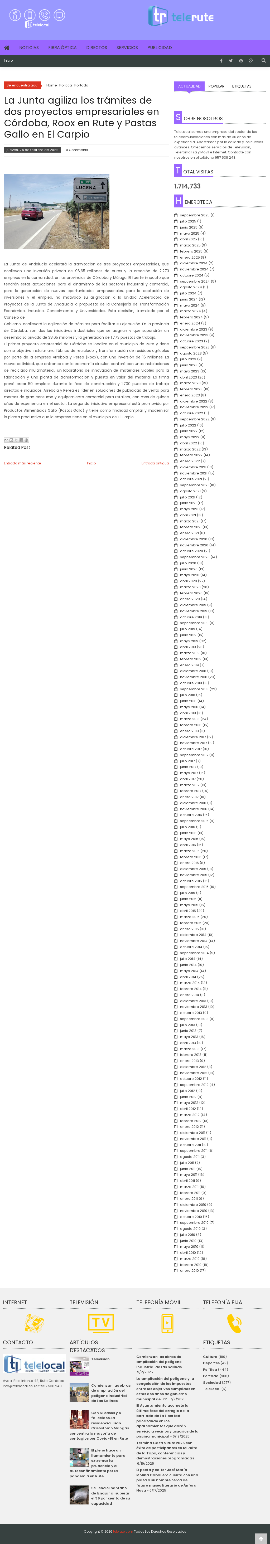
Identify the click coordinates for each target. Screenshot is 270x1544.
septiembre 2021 (194, 485)
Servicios (127, 48)
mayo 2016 (189, 838)
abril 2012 (188, 1108)
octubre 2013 (191, 1012)
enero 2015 (189, 928)
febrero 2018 (190, 724)
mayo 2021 (189, 509)
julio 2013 (187, 1024)
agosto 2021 (190, 491)
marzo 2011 (189, 1186)
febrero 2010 (190, 1264)
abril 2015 (188, 910)
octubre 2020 (191, 550)
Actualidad (189, 86)
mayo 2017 (189, 772)
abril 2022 (188, 443)
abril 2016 (188, 844)
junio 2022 (188, 431)
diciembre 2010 (193, 1204)
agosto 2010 (190, 1228)
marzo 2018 (190, 718)
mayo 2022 (189, 437)
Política (210, 1369)
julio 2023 (188, 359)
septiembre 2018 (194, 689)
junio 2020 (188, 569)
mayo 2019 (189, 641)
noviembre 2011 (193, 1138)
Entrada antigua (155, 463)
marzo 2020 (190, 587)
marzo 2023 (190, 383)
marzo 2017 (189, 785)
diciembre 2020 (193, 539)
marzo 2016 (190, 850)
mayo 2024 (190, 305)
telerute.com (123, 1531)
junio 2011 (187, 1168)
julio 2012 (187, 1090)
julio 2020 (188, 563)
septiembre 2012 (194, 1084)
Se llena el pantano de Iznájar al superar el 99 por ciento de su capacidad (110, 1495)
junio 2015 (188, 898)
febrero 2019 (190, 659)
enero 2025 (190, 257)
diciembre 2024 (194, 263)
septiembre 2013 (194, 1018)
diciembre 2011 (192, 1132)
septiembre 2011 (194, 1150)
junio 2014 (188, 964)
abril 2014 (188, 976)
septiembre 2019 (194, 622)
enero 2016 (189, 862)
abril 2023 (188, 377)
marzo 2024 (190, 311)
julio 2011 (187, 1162)
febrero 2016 (190, 857)
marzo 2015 (190, 916)
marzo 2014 (190, 982)
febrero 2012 (190, 1120)
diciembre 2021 (193, 467)
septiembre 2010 (194, 1222)
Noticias (29, 48)
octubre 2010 (191, 1216)
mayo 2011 (188, 1174)
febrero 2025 (191, 251)
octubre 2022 (191, 413)
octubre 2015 (191, 880)
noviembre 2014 (194, 940)
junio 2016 (188, 833)
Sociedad (212, 1382)
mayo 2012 (189, 1102)
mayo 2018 (189, 707)
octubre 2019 (191, 617)
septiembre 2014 (194, 952)
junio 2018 (188, 700)
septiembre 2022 (195, 419)
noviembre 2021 (193, 473)
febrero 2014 (191, 988)
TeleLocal (211, 1388)
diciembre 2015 (193, 868)
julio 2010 (187, 1234)
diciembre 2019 (193, 605)
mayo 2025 (189, 233)
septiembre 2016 (194, 820)
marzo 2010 (190, 1258)
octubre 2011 (190, 1144)
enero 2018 (189, 731)
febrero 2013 (190, 1054)
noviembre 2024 (194, 269)
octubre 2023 (191, 341)
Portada (211, 1375)
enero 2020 (190, 598)
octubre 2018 (191, 683)
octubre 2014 (191, 946)
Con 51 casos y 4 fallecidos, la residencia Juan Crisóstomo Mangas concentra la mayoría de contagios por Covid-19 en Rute (99, 1425)
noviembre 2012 (193, 1072)
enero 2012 (189, 1126)
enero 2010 (189, 1270)
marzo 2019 (190, 653)
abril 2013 (188, 1042)
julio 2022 (188, 425)
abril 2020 (188, 581)
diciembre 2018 (193, 670)
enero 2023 (190, 395)
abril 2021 (188, 515)
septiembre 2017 (194, 755)
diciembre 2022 (193, 401)
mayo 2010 (189, 1246)
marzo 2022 (190, 449)
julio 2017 (187, 761)
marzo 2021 (190, 521)
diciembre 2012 (193, 1066)
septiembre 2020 (195, 557)
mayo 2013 (189, 1036)
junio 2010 (188, 1240)
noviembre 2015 (193, 874)
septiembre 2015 (194, 886)
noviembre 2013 (193, 1006)
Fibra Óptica (62, 48)
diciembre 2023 (193, 329)
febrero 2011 (190, 1192)
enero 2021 (189, 533)
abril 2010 (188, 1252)
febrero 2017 (190, 790)
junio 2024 (189, 299)
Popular (216, 86)
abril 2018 (188, 713)
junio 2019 (188, 635)
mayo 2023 (189, 371)
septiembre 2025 (195, 215)
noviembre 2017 (193, 742)
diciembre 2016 (193, 802)
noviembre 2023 (194, 335)
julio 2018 (187, 694)
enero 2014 (189, 994)
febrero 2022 (191, 455)
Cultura (210, 1356)
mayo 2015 (189, 904)
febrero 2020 (191, 593)
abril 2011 (187, 1180)
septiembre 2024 (195, 281)
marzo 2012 (190, 1114)
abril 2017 (188, 778)
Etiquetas (242, 86)
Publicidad (159, 48)
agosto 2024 (191, 287)
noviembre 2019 (193, 611)
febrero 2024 (191, 317)
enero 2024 (190, 323)
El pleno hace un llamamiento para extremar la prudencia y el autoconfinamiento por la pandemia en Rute (98, 1463)
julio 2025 (188, 221)
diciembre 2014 (193, 934)
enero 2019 (189, 665)
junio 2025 (188, 227)
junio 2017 (188, 766)
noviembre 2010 (193, 1210)
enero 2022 (190, 461)
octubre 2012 (191, 1078)
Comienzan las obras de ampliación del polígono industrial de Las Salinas (111, 1393)
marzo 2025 (190, 245)
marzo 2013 (190, 1048)
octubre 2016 (191, 814)
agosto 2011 (190, 1156)
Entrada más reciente (22, 463)
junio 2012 (188, 1096)
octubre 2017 (191, 748)
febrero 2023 (191, 389)
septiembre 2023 (195, 347)
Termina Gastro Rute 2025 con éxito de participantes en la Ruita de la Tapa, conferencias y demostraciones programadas (166, 1450)
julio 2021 (187, 497)
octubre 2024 (191, 275)
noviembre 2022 (194, 407)
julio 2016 (187, 826)
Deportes (211, 1363)
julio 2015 (187, 892)
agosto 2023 (191, 353)
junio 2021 (188, 503)
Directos (96, 48)
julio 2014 (187, 958)
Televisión (100, 1359)
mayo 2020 (189, 574)
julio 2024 (188, 293)
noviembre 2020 (194, 545)
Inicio (8, 60)
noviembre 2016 (193, 809)
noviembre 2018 (193, 676)
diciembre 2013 (193, 1000)
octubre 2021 (191, 479)
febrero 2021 (190, 527)
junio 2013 (188, 1030)
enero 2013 (189, 1060)
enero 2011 (189, 1198)
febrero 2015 (190, 922)
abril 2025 (188, 239)
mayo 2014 (189, 970)
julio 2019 (187, 629)
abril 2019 (188, 646)
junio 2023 (188, 365)
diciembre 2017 (193, 737)
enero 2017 (189, 796)
